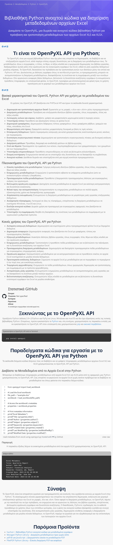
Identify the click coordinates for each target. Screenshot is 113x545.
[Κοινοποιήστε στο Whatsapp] (9, 46)
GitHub (60, 437)
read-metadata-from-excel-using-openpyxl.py (22, 437)
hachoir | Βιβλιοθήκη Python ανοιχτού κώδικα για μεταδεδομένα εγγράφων (40, 532)
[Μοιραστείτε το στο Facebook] (3, 46)
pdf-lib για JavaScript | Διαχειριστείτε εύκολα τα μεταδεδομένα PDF (36, 537)
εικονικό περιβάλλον (92, 324)
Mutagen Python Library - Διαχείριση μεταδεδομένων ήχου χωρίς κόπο (38, 534)
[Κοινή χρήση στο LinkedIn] (8, 46)
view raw (106, 437)
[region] (56, 410)
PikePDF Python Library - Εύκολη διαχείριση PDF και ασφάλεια (34, 540)
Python (55, 321)
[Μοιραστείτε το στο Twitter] (5, 46)
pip (78, 324)
